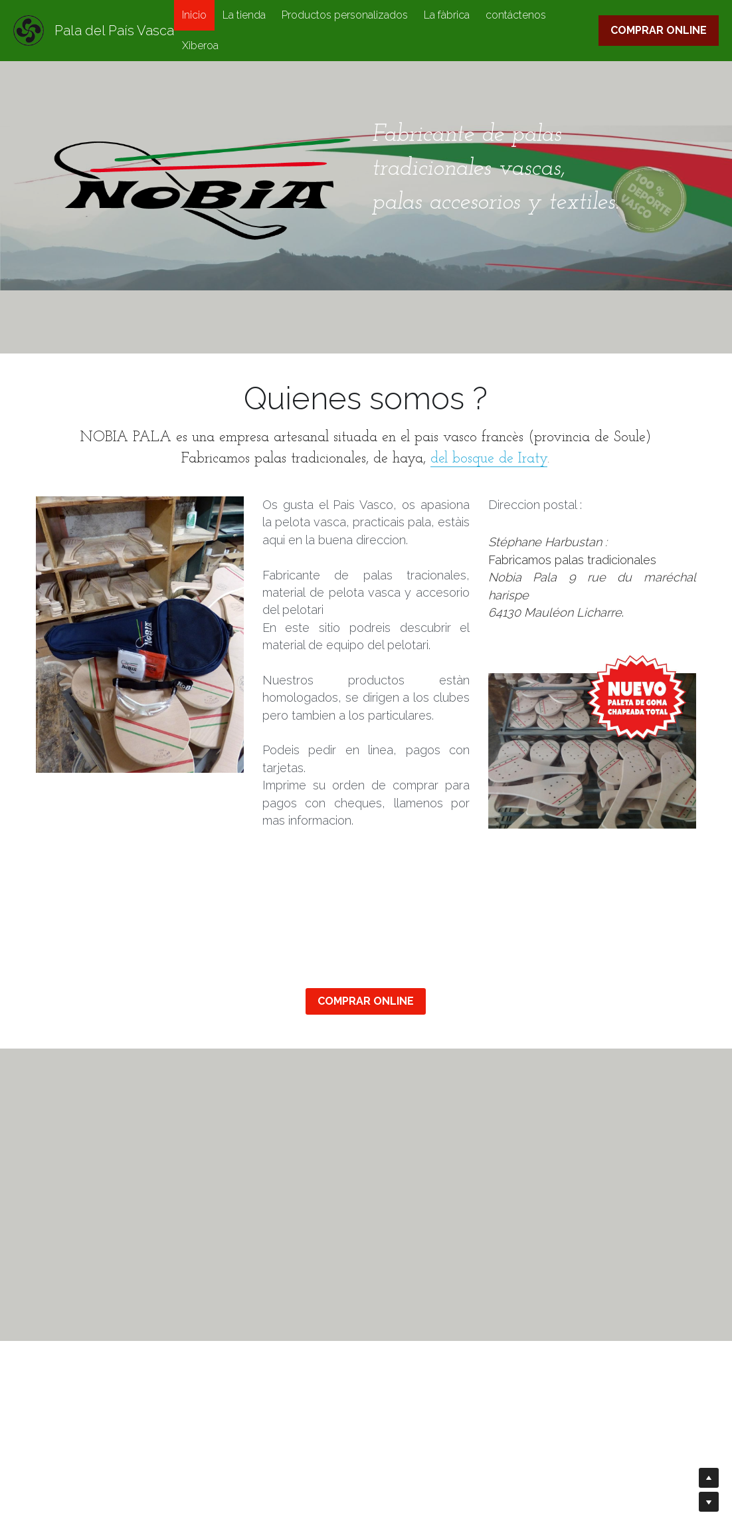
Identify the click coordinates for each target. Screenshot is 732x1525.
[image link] (592, 741)
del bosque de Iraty (488, 458)
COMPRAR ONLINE (658, 30)
